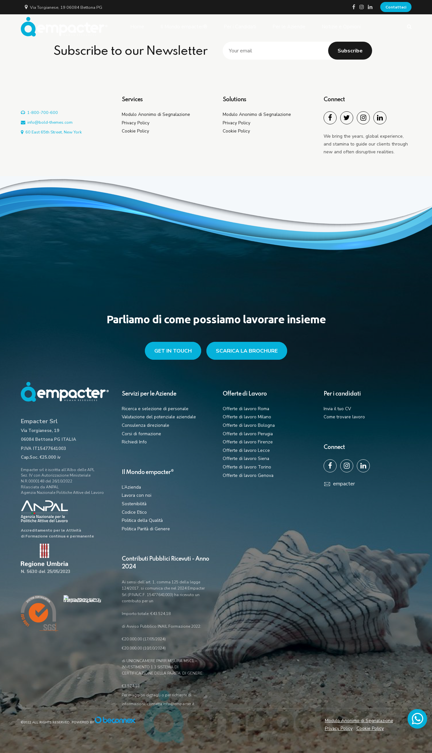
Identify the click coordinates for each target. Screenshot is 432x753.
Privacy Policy (135, 123)
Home (137, 26)
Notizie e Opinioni (341, 26)
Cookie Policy (135, 131)
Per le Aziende (288, 26)
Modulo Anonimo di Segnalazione (156, 114)
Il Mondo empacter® (183, 26)
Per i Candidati (240, 26)
